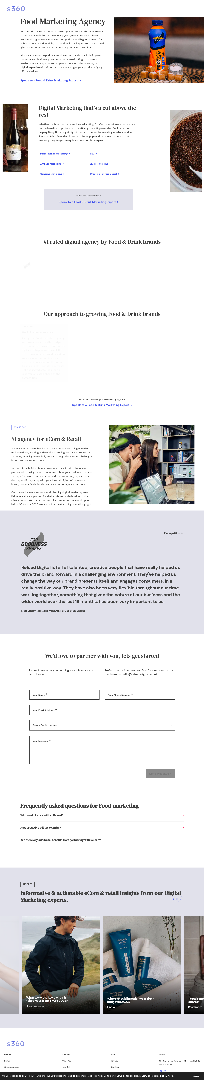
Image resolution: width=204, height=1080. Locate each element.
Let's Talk (66, 1067)
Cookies (115, 1067)
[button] (174, 899)
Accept (196, 1076)
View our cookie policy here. (158, 1075)
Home (7, 1061)
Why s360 (66, 1061)
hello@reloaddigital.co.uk (140, 674)
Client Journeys (11, 1067)
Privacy (114, 1061)
